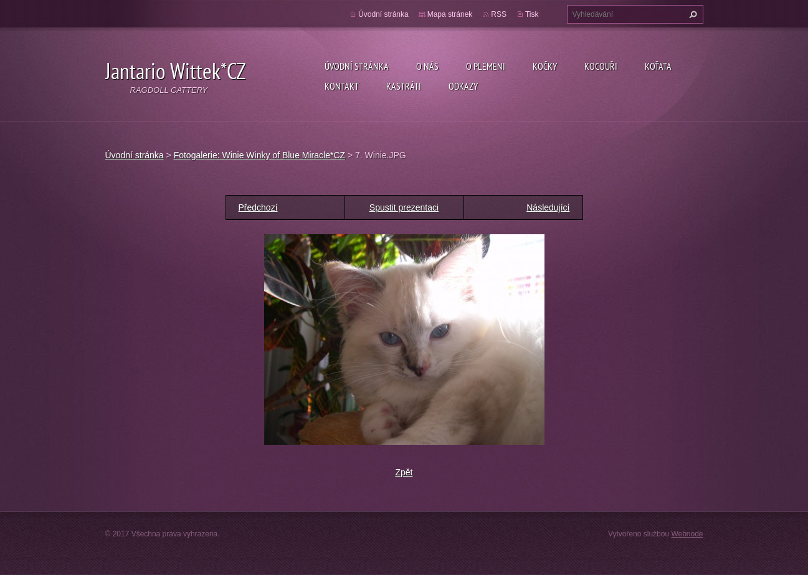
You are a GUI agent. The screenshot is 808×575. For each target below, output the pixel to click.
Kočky (545, 66)
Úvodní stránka (357, 66)
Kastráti (403, 86)
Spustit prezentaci (404, 207)
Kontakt (342, 86)
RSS (498, 14)
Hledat (691, 14)
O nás (427, 66)
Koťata (658, 66)
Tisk (532, 14)
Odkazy (463, 86)
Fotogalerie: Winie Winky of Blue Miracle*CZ (259, 155)
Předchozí (258, 207)
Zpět (403, 472)
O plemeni (485, 66)
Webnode (687, 534)
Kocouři (600, 66)
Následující (547, 207)
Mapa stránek (450, 14)
